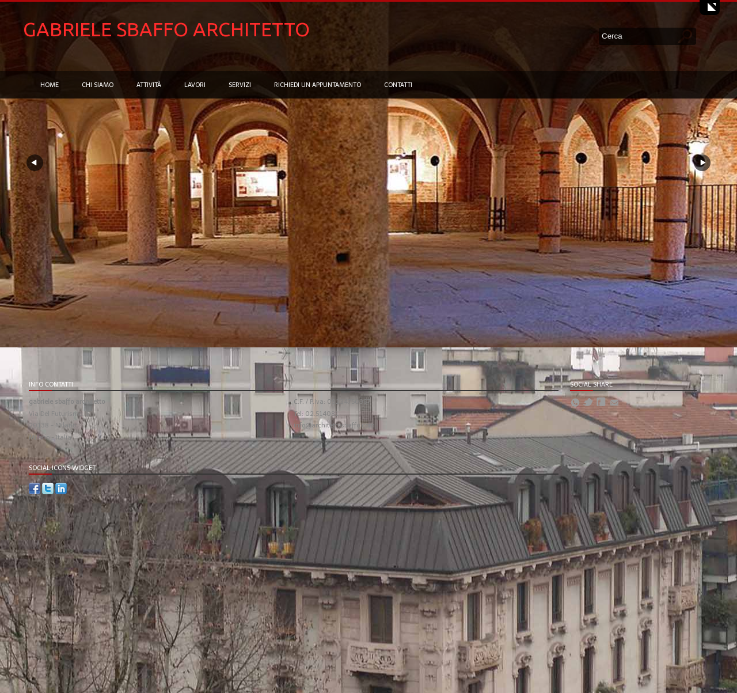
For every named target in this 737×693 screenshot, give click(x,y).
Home (49, 85)
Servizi (240, 85)
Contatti (398, 85)
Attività (148, 85)
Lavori (195, 85)
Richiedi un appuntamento (317, 85)
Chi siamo (97, 85)
